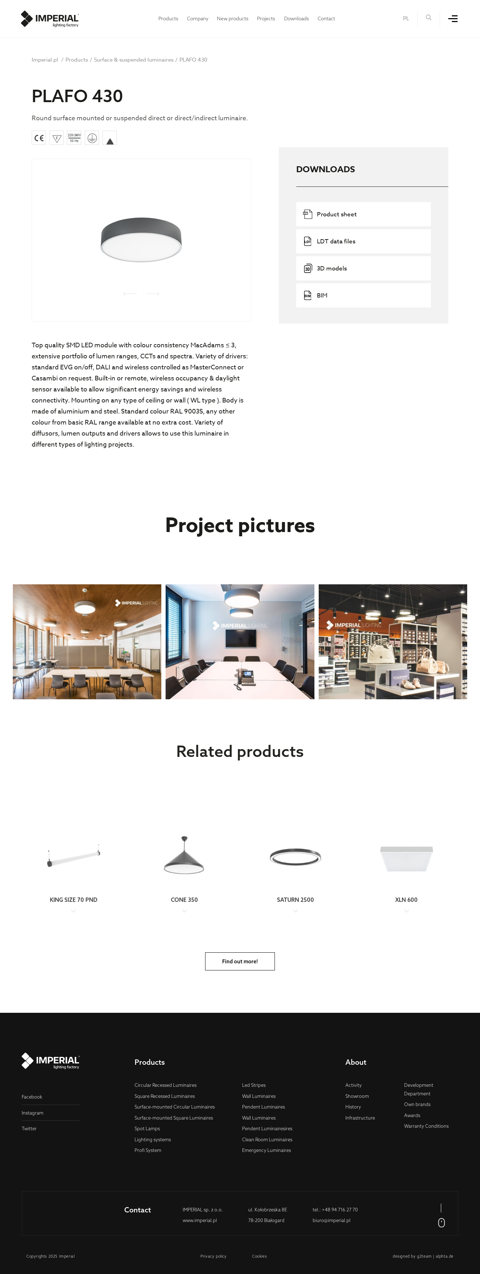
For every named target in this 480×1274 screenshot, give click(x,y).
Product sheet (330, 214)
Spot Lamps (147, 1128)
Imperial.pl (45, 60)
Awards (412, 1115)
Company (197, 18)
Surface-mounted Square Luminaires (174, 1118)
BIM (315, 295)
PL (406, 18)
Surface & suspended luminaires (133, 60)
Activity (353, 1085)
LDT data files (329, 241)
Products (168, 18)
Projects (266, 18)
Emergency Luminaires (266, 1150)
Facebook (32, 1097)
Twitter (29, 1128)
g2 (419, 1256)
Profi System (148, 1150)
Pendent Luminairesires (267, 1128)
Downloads (296, 18)
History (353, 1107)
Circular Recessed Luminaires (166, 1085)
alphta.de (445, 1256)
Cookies (259, 1256)
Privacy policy (213, 1256)
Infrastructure (360, 1118)
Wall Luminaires (259, 1096)
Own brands (417, 1104)
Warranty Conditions (426, 1126)
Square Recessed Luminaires (165, 1096)
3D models (325, 268)
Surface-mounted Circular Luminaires (175, 1107)
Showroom (357, 1096)
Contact (326, 18)
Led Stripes (254, 1085)
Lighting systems (153, 1139)
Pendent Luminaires (263, 1107)
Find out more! (240, 961)
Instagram (32, 1113)
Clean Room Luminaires (267, 1139)
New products (233, 18)
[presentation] (130, 295)
